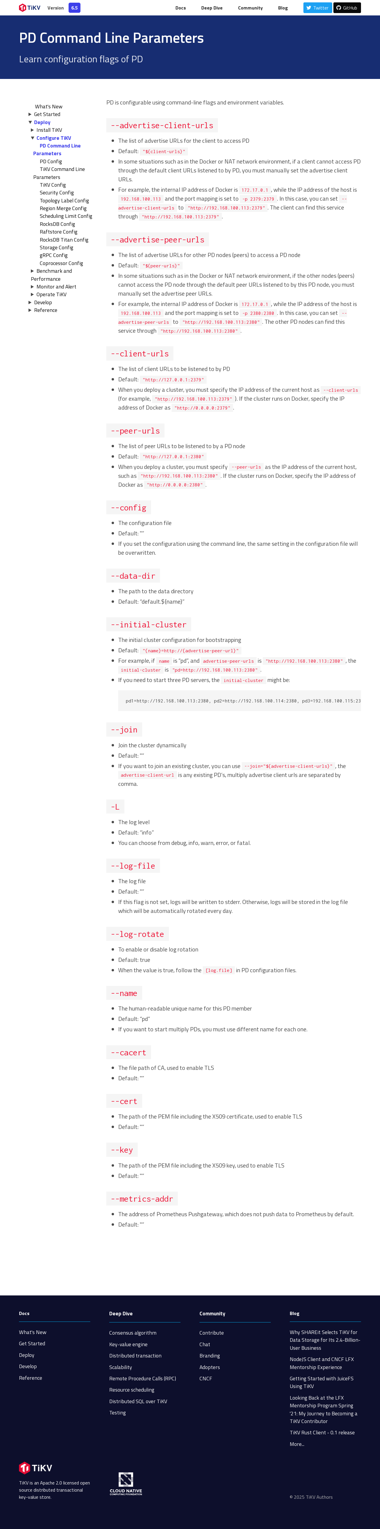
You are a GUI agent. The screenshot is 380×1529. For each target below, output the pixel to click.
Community (250, 7)
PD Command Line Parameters (57, 149)
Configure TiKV (54, 138)
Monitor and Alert (56, 287)
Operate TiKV (51, 294)
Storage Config (56, 247)
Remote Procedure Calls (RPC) (142, 1378)
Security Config (57, 192)
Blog (283, 7)
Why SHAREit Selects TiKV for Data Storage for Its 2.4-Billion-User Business (325, 1340)
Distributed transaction (135, 1356)
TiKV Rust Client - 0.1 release (322, 1432)
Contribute (212, 1333)
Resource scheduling (131, 1390)
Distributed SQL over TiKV (138, 1401)
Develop (43, 302)
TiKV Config (53, 185)
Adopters (210, 1367)
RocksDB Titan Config (64, 240)
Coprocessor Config (61, 263)
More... (297, 1444)
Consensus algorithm (132, 1333)
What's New (32, 1332)
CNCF (206, 1378)
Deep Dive (212, 7)
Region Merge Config (63, 208)
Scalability (120, 1367)
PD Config (51, 161)
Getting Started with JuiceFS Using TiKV (322, 1382)
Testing (117, 1413)
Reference (45, 310)
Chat (205, 1344)
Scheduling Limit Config (66, 216)
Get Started (47, 114)
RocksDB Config (57, 224)
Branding (210, 1356)
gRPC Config (54, 255)
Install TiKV (49, 130)
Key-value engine (128, 1344)
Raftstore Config (58, 232)
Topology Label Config (64, 200)
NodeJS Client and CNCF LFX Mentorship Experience (322, 1363)
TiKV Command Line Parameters (59, 173)
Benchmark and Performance (51, 275)
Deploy (42, 122)
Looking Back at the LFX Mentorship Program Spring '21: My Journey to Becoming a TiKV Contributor (323, 1409)
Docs (180, 7)
